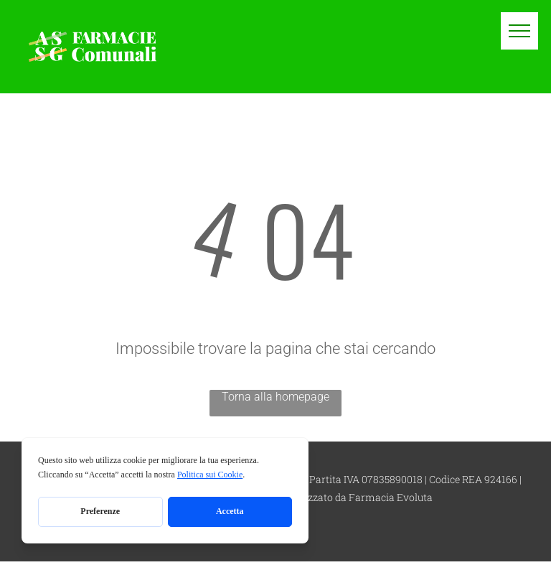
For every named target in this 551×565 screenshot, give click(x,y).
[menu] (519, 31)
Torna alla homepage (275, 396)
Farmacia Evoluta (391, 497)
